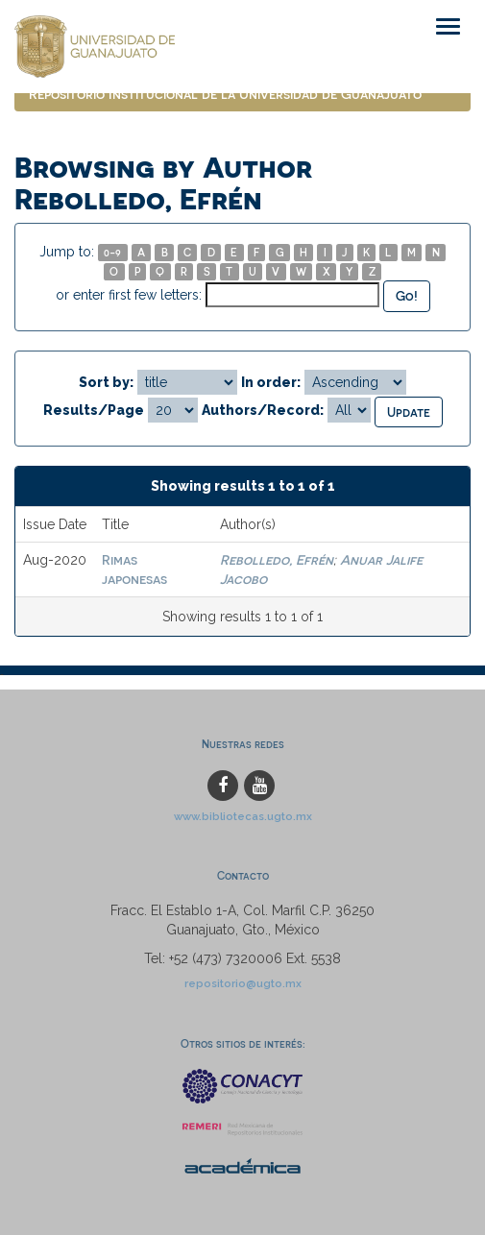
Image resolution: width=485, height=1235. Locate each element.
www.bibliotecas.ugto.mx (243, 816)
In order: (271, 382)
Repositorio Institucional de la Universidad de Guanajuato (225, 93)
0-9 (112, 252)
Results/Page (93, 410)
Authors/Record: (263, 410)
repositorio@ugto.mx (243, 983)
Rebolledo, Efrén (276, 559)
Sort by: (106, 382)
